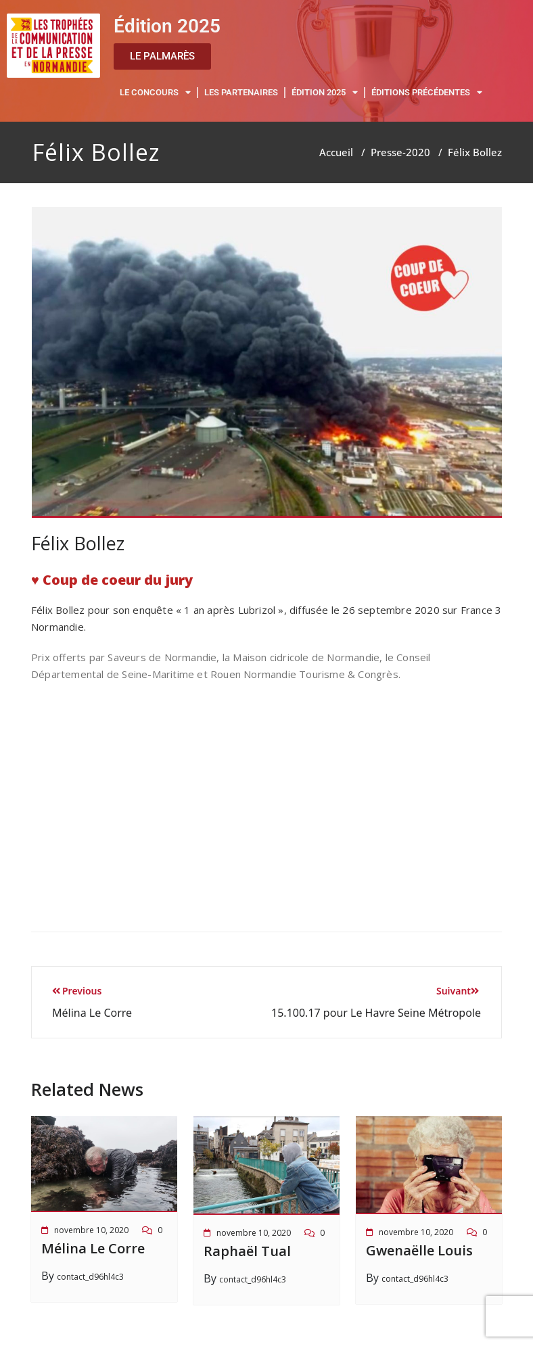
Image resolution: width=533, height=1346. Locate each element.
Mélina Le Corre (93, 1248)
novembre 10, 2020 (91, 1230)
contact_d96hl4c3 (90, 1276)
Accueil (336, 152)
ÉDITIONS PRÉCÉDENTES (426, 93)
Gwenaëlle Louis (419, 1250)
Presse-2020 (400, 152)
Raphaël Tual (247, 1251)
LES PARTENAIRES (241, 92)
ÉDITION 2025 (325, 93)
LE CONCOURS (155, 93)
